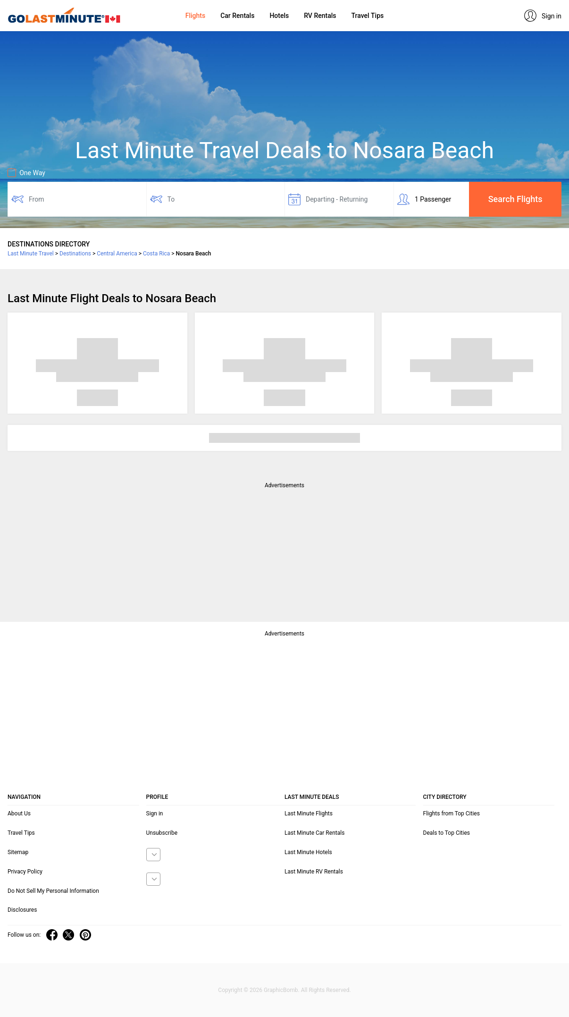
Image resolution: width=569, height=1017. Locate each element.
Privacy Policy (25, 871)
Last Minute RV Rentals (313, 871)
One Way (26, 173)
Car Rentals (237, 15)
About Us (19, 813)
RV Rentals (320, 15)
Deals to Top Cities (446, 833)
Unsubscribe (162, 833)
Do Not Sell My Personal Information (53, 891)
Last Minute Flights (308, 813)
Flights (195, 15)
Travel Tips (367, 15)
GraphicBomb (281, 990)
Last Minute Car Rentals (314, 833)
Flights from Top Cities (451, 813)
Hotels (279, 15)
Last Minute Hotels (308, 852)
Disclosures (22, 910)
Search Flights (515, 199)
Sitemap (18, 852)
